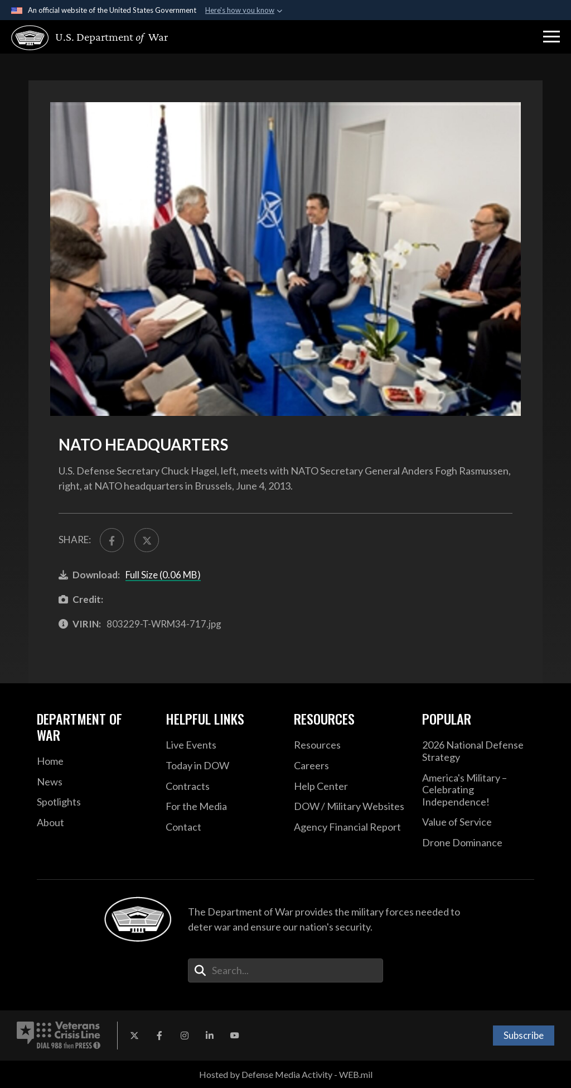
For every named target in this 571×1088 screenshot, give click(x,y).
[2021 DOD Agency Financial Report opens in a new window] (349, 827)
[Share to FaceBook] (112, 540)
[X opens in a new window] (134, 1035)
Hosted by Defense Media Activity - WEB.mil (285, 1074)
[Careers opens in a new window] (349, 766)
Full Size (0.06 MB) (163, 575)
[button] (551, 37)
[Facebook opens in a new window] (159, 1035)
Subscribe (524, 1035)
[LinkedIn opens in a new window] (209, 1035)
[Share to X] (146, 540)
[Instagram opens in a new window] (184, 1035)
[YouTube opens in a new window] (234, 1035)
